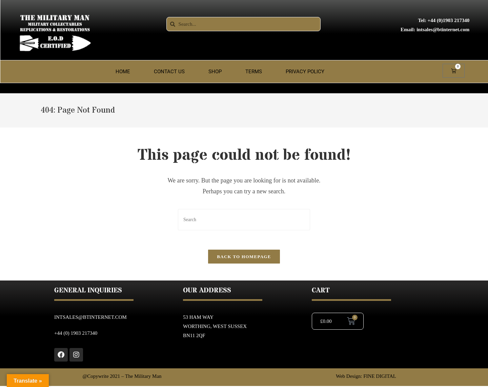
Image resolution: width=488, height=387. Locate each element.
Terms (253, 72)
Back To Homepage (244, 257)
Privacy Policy (305, 72)
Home (123, 72)
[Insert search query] (244, 219)
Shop (215, 72)
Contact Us (169, 72)
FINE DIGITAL (379, 377)
